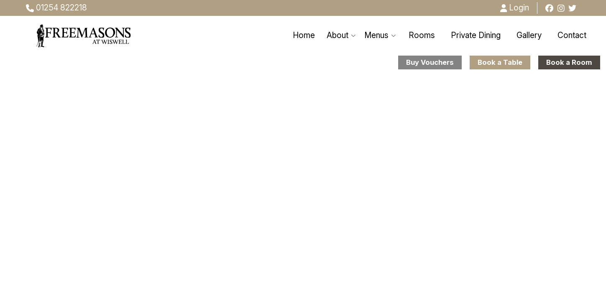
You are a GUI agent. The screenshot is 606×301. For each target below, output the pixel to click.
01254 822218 (56, 8)
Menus (380, 35)
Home (304, 35)
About (341, 35)
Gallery (529, 35)
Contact (571, 35)
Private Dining (476, 35)
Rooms (422, 35)
